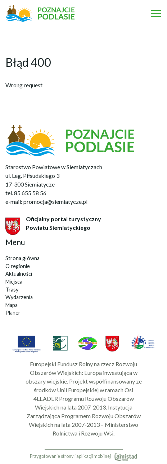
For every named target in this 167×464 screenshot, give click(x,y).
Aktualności (18, 274)
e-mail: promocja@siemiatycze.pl (46, 201)
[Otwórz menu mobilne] (155, 13)
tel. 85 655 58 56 (25, 192)
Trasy (11, 289)
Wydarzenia (19, 297)
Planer (13, 313)
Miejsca (13, 282)
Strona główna (22, 258)
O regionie (17, 266)
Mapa (11, 305)
